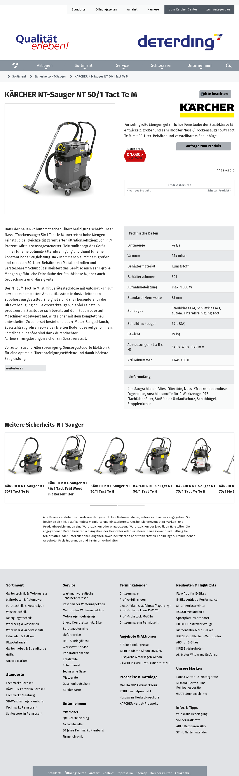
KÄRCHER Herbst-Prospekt (139, 703)
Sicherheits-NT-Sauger (50, 76)
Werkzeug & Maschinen (22, 624)
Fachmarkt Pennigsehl (21, 707)
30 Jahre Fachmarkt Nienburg (83, 730)
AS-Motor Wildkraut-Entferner (197, 654)
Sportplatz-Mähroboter (192, 618)
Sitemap (141, 773)
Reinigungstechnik (19, 618)
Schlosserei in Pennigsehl (24, 713)
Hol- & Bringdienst (76, 641)
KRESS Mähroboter (189, 648)
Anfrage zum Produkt (203, 145)
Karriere (153, 9)
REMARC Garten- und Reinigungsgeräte (191, 685)
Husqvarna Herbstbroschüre (139, 697)
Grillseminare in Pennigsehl (139, 622)
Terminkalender (133, 585)
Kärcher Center (186, 9)
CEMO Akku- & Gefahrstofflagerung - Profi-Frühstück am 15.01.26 (145, 608)
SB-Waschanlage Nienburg (25, 701)
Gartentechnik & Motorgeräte (26, 593)
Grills (10, 654)
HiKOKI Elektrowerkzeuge (194, 624)
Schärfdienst (71, 665)
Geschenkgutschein (76, 683)
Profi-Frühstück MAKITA (136, 616)
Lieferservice (72, 635)
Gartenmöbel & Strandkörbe (26, 648)
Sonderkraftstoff (188, 720)
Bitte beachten (215, 93)
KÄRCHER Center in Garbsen (25, 689)
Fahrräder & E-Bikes (20, 636)
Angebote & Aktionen (138, 636)
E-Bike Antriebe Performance (197, 599)
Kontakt (108, 773)
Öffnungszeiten (75, 773)
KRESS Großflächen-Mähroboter (198, 636)
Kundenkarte (72, 690)
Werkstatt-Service (75, 647)
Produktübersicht (179, 185)
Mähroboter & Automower (24, 599)
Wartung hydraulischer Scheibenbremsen (79, 595)
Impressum (125, 773)
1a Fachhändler (73, 724)
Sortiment (83, 65)
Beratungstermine (75, 628)
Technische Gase (74, 671)
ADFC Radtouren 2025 (191, 726)
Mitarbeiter (70, 712)
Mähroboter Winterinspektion (83, 610)
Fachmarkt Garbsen (19, 683)
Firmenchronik (73, 736)
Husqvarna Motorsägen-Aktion (141, 657)
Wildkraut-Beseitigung (192, 714)
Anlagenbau (221, 9)
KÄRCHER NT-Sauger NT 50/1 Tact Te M (101, 76)
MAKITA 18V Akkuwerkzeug (138, 685)
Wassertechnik (16, 612)
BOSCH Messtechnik (190, 612)
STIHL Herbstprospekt (135, 691)
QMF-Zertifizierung (76, 718)
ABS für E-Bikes (187, 642)
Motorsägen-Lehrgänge (79, 616)
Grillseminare (129, 593)
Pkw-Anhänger (16, 642)
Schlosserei (161, 65)
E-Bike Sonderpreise (134, 645)
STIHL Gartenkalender (191, 732)
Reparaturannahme (76, 653)
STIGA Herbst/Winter (191, 606)
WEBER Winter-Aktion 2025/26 (141, 651)
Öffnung (101, 9)
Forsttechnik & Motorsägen (25, 606)
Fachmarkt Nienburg (20, 695)
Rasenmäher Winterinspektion (84, 604)
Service (122, 65)
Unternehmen (200, 65)
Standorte (78, 9)
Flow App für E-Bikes (191, 593)
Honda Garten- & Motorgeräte (197, 677)
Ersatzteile (70, 659)
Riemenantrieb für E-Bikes (194, 630)
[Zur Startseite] (180, 42)
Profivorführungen (133, 599)
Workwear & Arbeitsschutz (25, 630)
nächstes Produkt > (218, 190)
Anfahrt (132, 9)
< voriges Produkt (139, 190)
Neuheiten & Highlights (196, 585)
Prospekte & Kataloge (138, 677)
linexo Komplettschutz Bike (82, 622)
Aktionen (45, 65)
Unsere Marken (17, 661)
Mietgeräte (70, 677)
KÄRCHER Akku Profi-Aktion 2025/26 (145, 663)
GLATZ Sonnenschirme (191, 694)
